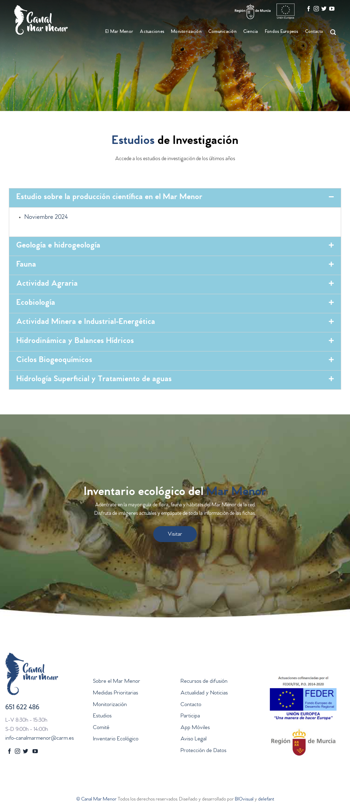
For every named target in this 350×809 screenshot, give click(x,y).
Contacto (314, 32)
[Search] (332, 32)
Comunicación (222, 32)
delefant (266, 799)
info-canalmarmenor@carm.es (39, 738)
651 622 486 (22, 708)
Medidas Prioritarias (115, 693)
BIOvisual (244, 799)
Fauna (26, 265)
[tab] (175, 197)
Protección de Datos (203, 751)
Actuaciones (152, 32)
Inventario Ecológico (115, 739)
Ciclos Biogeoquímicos (54, 360)
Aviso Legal (193, 739)
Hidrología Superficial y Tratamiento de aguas (94, 380)
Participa (190, 716)
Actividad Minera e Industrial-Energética (85, 322)
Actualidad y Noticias (204, 693)
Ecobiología (35, 303)
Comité (101, 728)
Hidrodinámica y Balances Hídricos (75, 341)
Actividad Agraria (47, 284)
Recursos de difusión (203, 682)
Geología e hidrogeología (58, 246)
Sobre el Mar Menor (116, 682)
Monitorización (186, 32)
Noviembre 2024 (46, 218)
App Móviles (195, 728)
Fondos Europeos (281, 32)
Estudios (102, 716)
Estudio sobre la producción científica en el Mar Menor (109, 197)
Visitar (175, 534)
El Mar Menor (119, 32)
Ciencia (250, 32)
